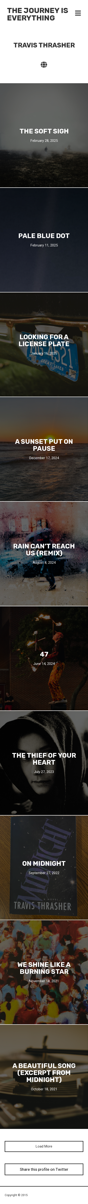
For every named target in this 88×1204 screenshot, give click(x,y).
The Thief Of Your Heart (44, 759)
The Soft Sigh (44, 131)
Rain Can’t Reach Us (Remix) (44, 550)
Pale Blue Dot (44, 235)
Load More (44, 1146)
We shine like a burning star (44, 968)
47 (44, 654)
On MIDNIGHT (44, 863)
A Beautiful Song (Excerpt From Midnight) (44, 1072)
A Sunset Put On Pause (44, 445)
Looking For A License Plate (44, 340)
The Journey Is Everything (37, 14)
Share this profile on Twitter (44, 1169)
